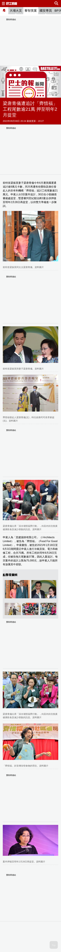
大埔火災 (16, 10)
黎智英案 (31, 10)
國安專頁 (46, 10)
